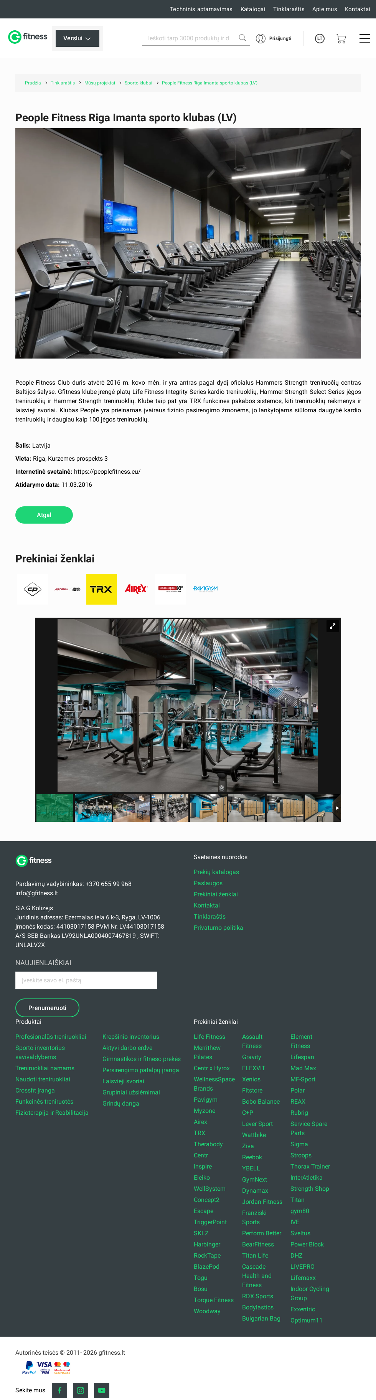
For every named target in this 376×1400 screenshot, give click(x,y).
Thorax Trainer (310, 1166)
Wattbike (254, 1135)
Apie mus (324, 9)
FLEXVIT (254, 1068)
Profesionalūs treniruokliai (50, 1036)
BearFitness (258, 1244)
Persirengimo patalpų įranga (140, 1070)
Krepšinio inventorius (130, 1036)
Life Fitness (209, 1036)
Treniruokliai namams (44, 1068)
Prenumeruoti (47, 1008)
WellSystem (210, 1188)
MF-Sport (302, 1079)
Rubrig (299, 1112)
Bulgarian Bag (261, 1318)
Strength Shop (309, 1188)
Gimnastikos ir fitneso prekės (141, 1059)
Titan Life (255, 1255)
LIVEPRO (302, 1266)
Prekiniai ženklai (216, 894)
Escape (203, 1211)
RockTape (207, 1255)
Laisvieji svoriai (123, 1081)
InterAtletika (306, 1177)
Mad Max (303, 1068)
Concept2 (206, 1199)
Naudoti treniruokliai (42, 1079)
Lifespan (302, 1057)
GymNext (254, 1179)
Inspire (203, 1166)
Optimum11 (306, 1320)
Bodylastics (258, 1307)
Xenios (251, 1079)
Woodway (207, 1311)
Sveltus (300, 1233)
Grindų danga (120, 1103)
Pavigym (206, 1099)
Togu (201, 1277)
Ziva (248, 1146)
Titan (297, 1199)
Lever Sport (257, 1123)
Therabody (208, 1144)
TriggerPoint (210, 1222)
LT (319, 38)
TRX (199, 1133)
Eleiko (202, 1177)
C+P (247, 1112)
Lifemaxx (303, 1277)
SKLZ (201, 1233)
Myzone (204, 1110)
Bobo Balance (261, 1101)
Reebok (252, 1157)
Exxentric (302, 1309)
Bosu (201, 1289)
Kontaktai (357, 9)
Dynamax (255, 1190)
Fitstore (252, 1090)
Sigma (299, 1144)
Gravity (251, 1057)
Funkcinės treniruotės (44, 1101)
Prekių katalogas (216, 872)
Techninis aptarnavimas (201, 9)
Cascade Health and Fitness (257, 1276)
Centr (201, 1155)
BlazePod (206, 1266)
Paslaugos (208, 883)
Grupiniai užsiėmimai (131, 1092)
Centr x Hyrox (212, 1068)
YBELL (251, 1168)
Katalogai (253, 9)
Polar (297, 1090)
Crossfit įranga (35, 1090)
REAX (297, 1101)
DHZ (296, 1255)
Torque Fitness (214, 1300)
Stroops (301, 1155)
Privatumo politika (218, 927)
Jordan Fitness (262, 1201)
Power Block (307, 1244)
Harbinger (207, 1244)
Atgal (44, 515)
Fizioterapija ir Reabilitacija (52, 1112)
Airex (200, 1122)
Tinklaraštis (289, 9)
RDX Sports (257, 1296)
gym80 (299, 1211)
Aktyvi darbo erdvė (127, 1047)
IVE (294, 1222)
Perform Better (261, 1233)
